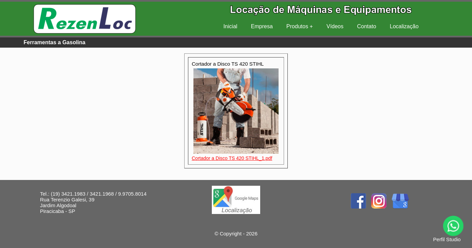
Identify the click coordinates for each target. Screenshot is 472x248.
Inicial (230, 26)
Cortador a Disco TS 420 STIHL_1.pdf (232, 158)
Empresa (262, 26)
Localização (404, 26)
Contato (366, 26)
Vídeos (335, 26)
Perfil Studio (447, 239)
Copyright (230, 233)
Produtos (297, 26)
